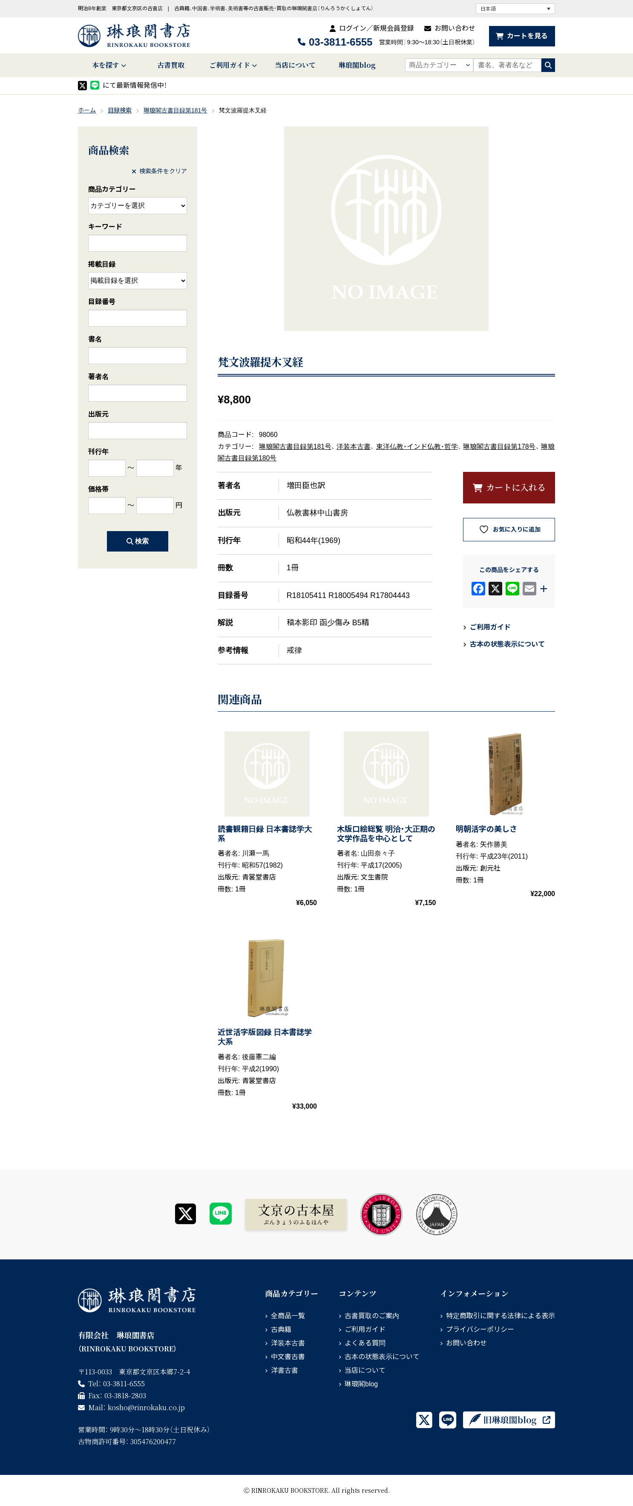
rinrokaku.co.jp (146, 1407)
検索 (138, 541)
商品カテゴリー (112, 189)
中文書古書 (288, 1356)
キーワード (105, 226)
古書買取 (170, 65)
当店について (295, 65)
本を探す (105, 65)
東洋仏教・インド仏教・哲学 (417, 446)
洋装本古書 (354, 446)
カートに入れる (516, 487)
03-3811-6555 (340, 42)
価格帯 (98, 489)
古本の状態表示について (507, 644)
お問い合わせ (454, 28)
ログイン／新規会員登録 (376, 28)
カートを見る (527, 36)
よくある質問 (365, 1343)
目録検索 (120, 110)
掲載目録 (101, 264)
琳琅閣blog (357, 65)
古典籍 (281, 1329)
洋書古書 (284, 1370)
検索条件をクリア (159, 171)
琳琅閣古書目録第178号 (499, 446)
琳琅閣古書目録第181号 (175, 110)
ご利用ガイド (229, 65)
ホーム (87, 110)
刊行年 (98, 451)
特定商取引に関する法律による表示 (500, 1315)
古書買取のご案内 (372, 1315)
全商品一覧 (288, 1315)
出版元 (98, 414)
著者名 (98, 376)
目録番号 (101, 301)
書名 (95, 339)
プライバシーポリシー (480, 1329)
